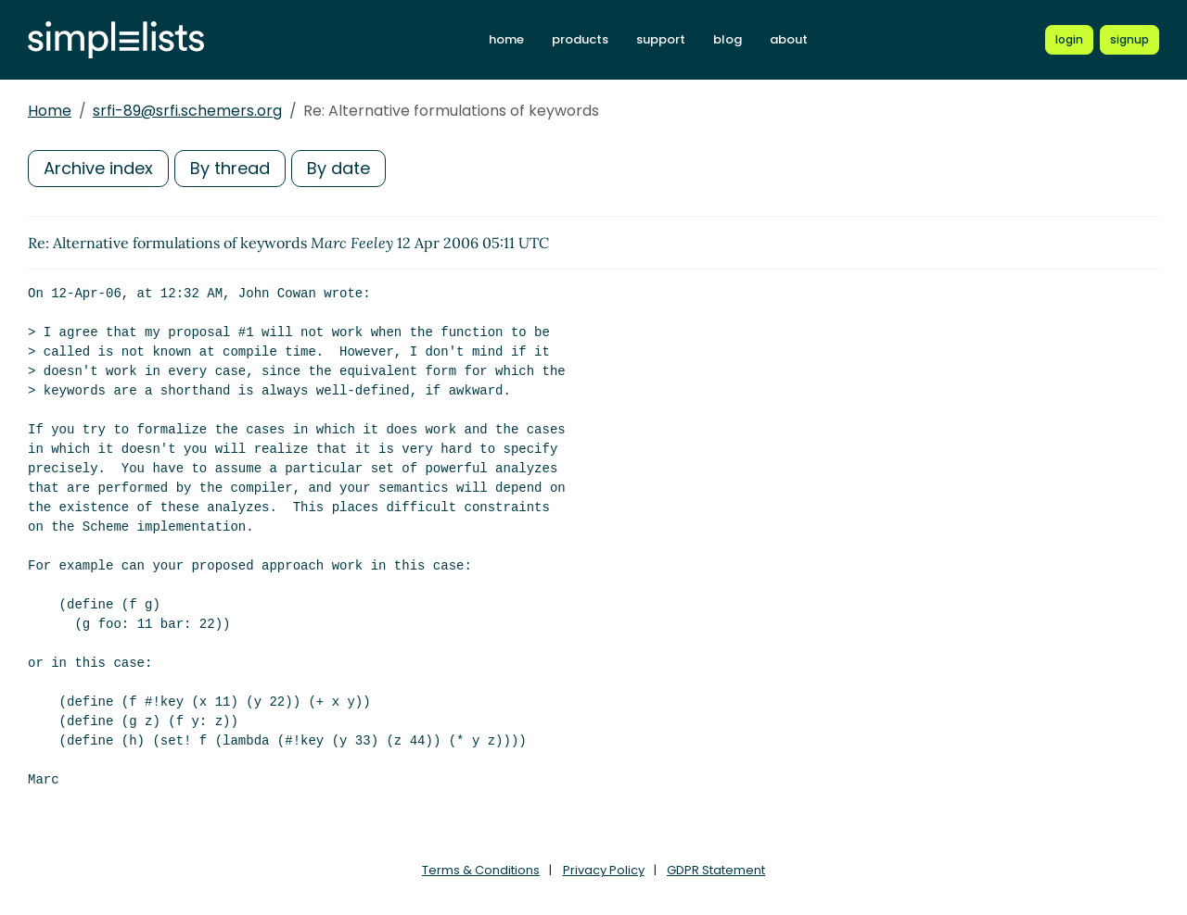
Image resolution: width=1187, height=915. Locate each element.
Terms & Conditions (481, 870)
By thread (230, 168)
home (506, 39)
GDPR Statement (716, 870)
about (789, 39)
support (660, 39)
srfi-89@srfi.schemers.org (187, 110)
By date (338, 168)
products (580, 39)
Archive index (98, 168)
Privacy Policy (604, 870)
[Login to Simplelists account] (1069, 40)
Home (49, 110)
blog (727, 39)
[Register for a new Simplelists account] (1129, 40)
